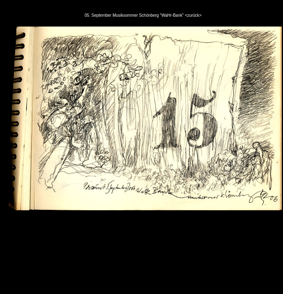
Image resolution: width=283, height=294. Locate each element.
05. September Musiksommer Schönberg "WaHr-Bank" (135, 15)
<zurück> (193, 15)
